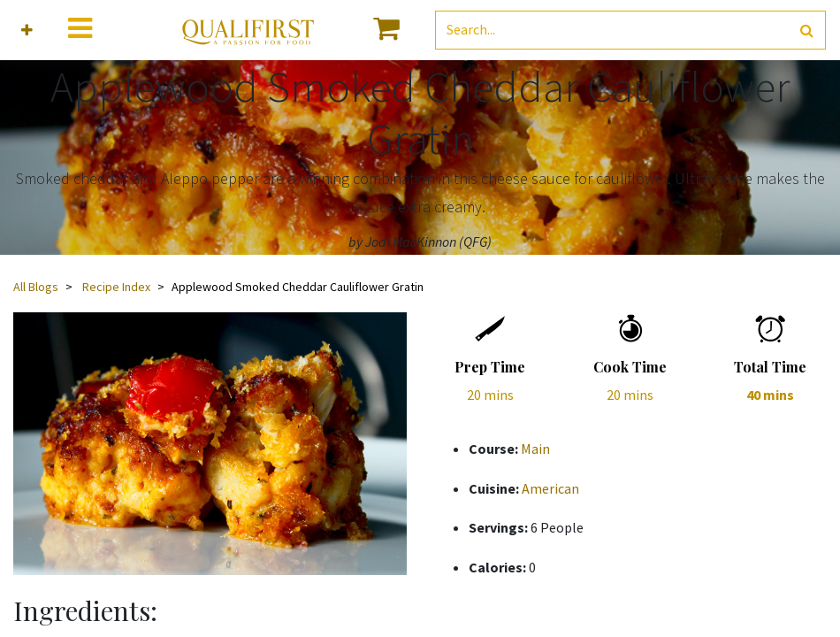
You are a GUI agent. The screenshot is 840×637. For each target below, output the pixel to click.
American (550, 488)
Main (535, 448)
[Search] (807, 31)
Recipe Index (116, 287)
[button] (27, 30)
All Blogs (35, 287)
